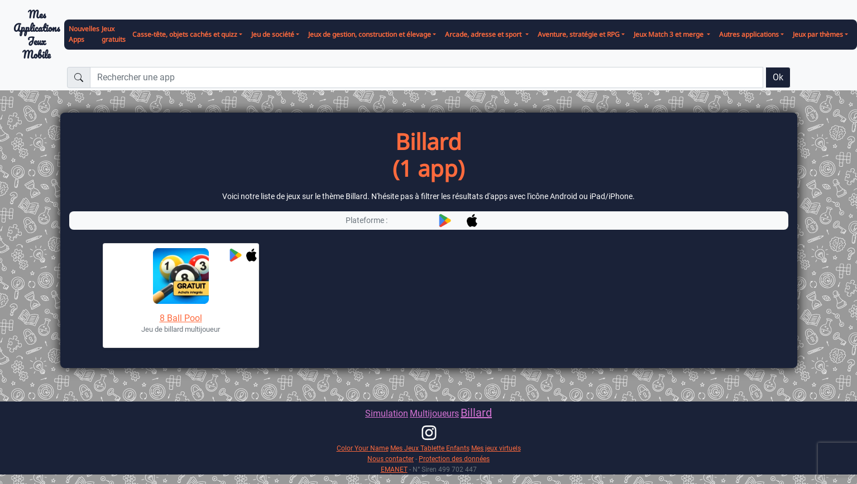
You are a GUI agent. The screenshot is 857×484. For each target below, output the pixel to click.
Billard (476, 412)
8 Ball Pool (181, 318)
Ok (778, 77)
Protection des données (454, 458)
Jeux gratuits (114, 34)
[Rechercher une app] (426, 77)
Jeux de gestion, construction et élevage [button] (369, 34)
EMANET (394, 469)
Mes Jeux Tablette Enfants (430, 448)
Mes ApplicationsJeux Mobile (36, 35)
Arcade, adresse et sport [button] (484, 34)
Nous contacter (390, 458)
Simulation (386, 413)
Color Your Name (363, 448)
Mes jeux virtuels (496, 448)
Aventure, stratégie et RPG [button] (579, 34)
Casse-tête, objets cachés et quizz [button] (184, 34)
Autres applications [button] (749, 34)
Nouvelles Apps (84, 34)
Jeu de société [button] (272, 34)
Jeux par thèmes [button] (818, 34)
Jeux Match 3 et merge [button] (669, 34)
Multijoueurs (434, 413)
